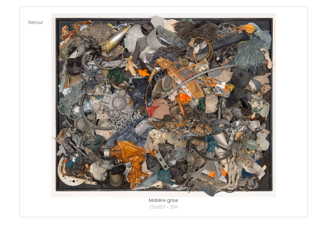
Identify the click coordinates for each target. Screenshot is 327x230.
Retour (35, 22)
